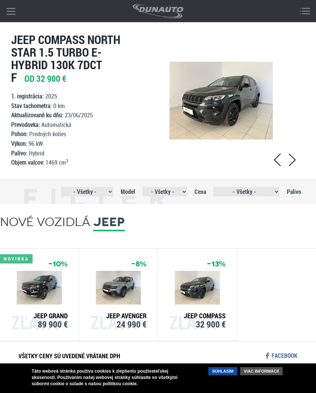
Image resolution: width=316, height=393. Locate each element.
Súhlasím (222, 371)
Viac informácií (261, 371)
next (291, 160)
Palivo (294, 191)
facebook (284, 356)
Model (128, 191)
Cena (200, 191)
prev (277, 160)
